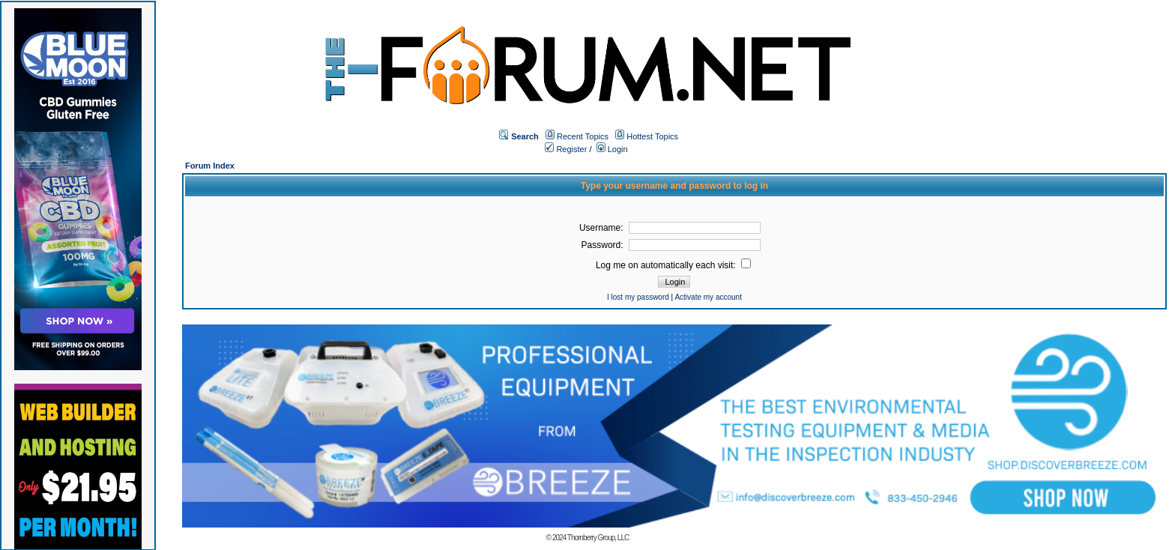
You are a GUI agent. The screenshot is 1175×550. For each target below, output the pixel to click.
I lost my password (638, 297)
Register (566, 149)
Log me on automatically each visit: (673, 265)
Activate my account (707, 297)
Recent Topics (582, 136)
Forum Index (210, 165)
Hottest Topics (652, 136)
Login (612, 149)
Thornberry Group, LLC (598, 538)
